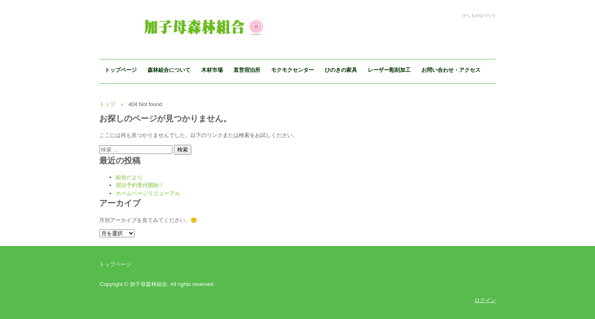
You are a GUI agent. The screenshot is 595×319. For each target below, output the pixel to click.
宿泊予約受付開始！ (140, 185)
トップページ (121, 70)
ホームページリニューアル (148, 193)
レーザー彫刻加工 (389, 70)
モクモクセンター (292, 70)
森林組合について (169, 70)
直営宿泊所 (246, 70)
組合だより (129, 177)
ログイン (485, 300)
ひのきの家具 (341, 70)
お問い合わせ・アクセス (451, 70)
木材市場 (212, 70)
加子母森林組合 (198, 25)
